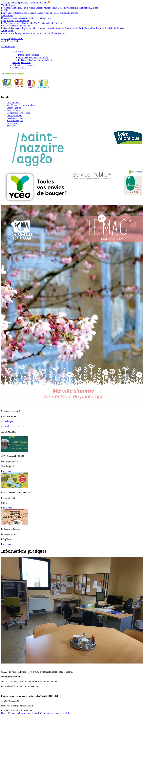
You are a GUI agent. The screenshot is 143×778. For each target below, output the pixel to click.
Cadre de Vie (7, 15)
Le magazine (12, 123)
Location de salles (15, 118)
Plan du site (14, 2)
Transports (11, 125)
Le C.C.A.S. (6, 33)
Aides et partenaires (21, 33)
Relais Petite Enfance (114, 28)
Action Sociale (8, 31)
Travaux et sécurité (19, 18)
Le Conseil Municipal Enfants (68, 8)
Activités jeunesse (37, 28)
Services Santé (13, 110)
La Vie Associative (39, 23)
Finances (86, 8)
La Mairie (38, 13)
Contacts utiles (59, 33)
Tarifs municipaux (15, 120)
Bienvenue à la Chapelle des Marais (17, 13)
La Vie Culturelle (23, 23)
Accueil (4, 2)
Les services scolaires (55, 28)
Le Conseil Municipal (11, 8)
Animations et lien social (41, 33)
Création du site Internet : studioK (54, 713)
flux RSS (44, 2)
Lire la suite (6, 471)
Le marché (73, 13)
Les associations (14, 115)
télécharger (8, 421)
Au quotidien (49, 13)
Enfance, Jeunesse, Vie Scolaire (15, 25)
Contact (23, 2)
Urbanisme (6, 18)
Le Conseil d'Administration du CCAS (35, 60)
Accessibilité (33, 2)
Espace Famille (14, 108)
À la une (94, 8)
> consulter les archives (12, 426)
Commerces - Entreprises (18, 113)
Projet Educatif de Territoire (92, 28)
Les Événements (55, 23)
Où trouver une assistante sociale (33, 57)
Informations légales (29, 713)
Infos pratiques (61, 13)
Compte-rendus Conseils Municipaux (38, 8)
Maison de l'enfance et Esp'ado (15, 28)
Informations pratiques (28, 55)
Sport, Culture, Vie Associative (15, 20)
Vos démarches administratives (21, 105)
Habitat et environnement (39, 18)
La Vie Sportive (8, 23)
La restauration (72, 28)
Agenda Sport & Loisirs (12, 38)
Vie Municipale (8, 5)
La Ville (5, 10)
